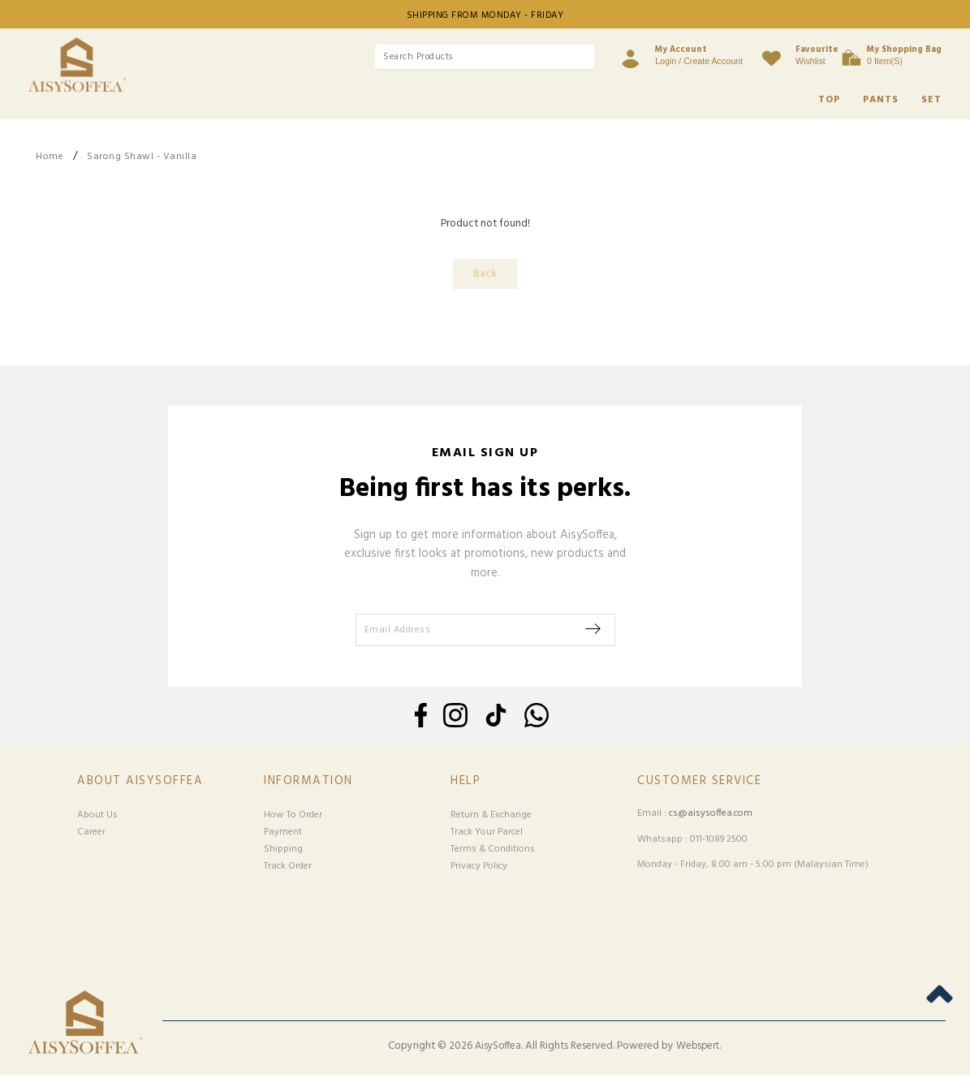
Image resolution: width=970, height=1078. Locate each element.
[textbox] (460, 57)
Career (91, 834)
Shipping (283, 851)
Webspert (697, 1049)
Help (466, 783)
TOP (829, 100)
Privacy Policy (479, 868)
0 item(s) (904, 54)
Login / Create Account (674, 54)
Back (485, 274)
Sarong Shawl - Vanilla (141, 157)
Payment (283, 834)
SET (931, 100)
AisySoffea (498, 1049)
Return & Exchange (491, 817)
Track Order (288, 868)
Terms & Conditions (493, 851)
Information (308, 783)
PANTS (881, 100)
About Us (97, 817)
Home (49, 157)
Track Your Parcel (487, 834)
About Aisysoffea (140, 783)
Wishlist (792, 54)
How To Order (293, 817)
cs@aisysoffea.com (710, 816)
